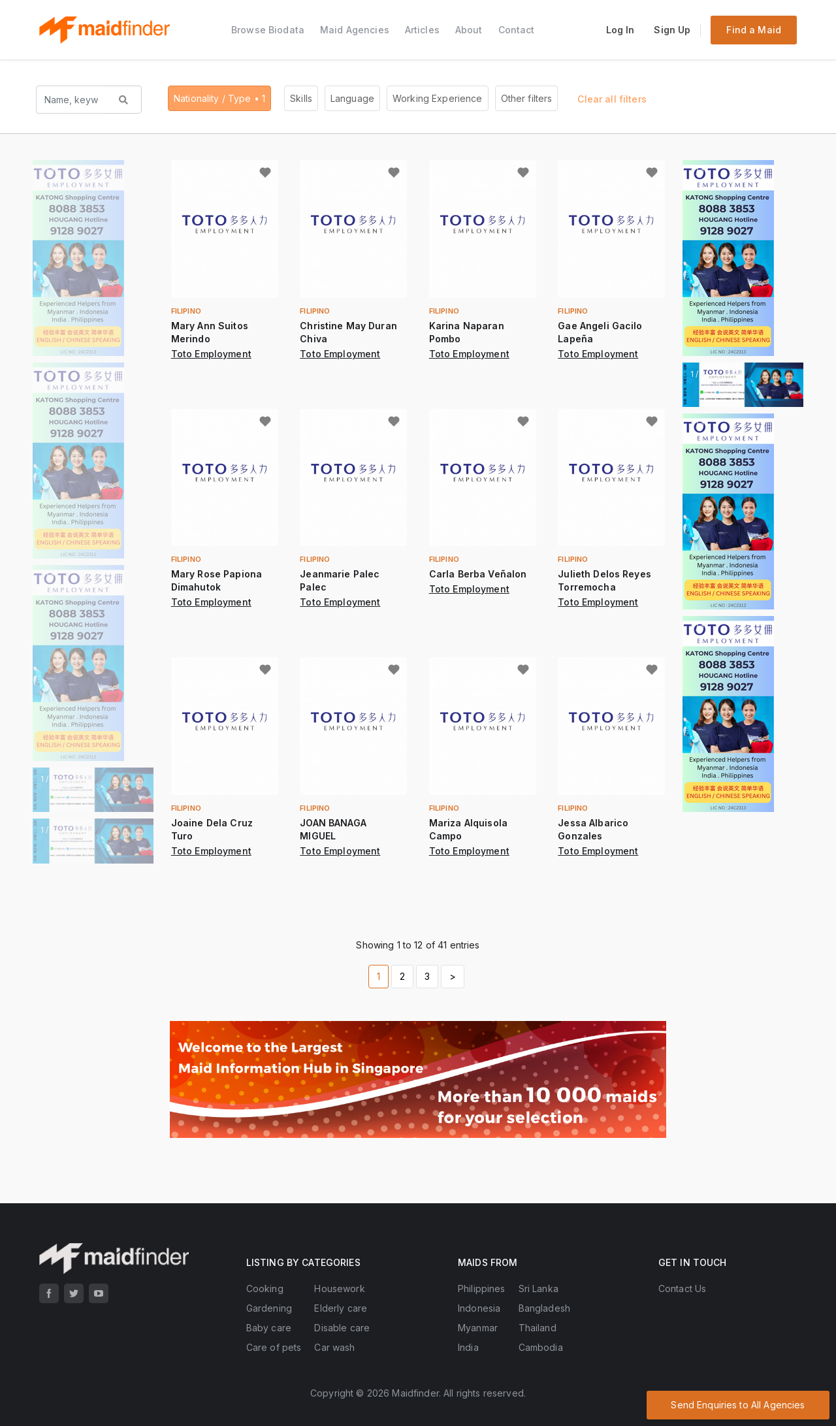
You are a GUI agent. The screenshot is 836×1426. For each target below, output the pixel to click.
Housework (339, 1288)
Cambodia (541, 1347)
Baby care (268, 1327)
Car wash (334, 1347)
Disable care (342, 1327)
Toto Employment (211, 353)
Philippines (482, 1288)
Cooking (264, 1288)
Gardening (269, 1308)
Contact (516, 29)
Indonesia (479, 1308)
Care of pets (274, 1347)
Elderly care (340, 1308)
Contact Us (682, 1288)
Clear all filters (611, 99)
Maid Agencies (354, 29)
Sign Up (672, 29)
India (468, 1347)
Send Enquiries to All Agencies (738, 1404)
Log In (620, 29)
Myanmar (478, 1327)
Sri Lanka (538, 1288)
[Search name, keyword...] (71, 100)
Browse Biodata (267, 29)
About (469, 29)
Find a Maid (753, 29)
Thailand (537, 1327)
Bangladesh (544, 1308)
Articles (422, 29)
